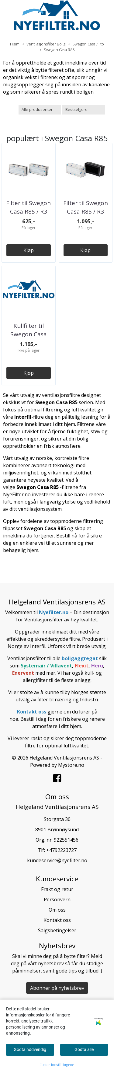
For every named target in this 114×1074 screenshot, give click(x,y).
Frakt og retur (57, 889)
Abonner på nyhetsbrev (57, 988)
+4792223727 (61, 850)
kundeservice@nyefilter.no (57, 860)
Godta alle (84, 1049)
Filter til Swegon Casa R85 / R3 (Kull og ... (85, 211)
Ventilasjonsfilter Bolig (43, 44)
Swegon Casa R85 (57, 50)
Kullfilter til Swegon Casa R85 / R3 (28, 334)
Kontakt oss (57, 920)
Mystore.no (71, 765)
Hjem (14, 44)
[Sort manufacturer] (40, 109)
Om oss (57, 909)
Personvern (57, 899)
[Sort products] (83, 109)
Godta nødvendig (30, 1049)
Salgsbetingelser (57, 930)
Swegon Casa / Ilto (86, 44)
